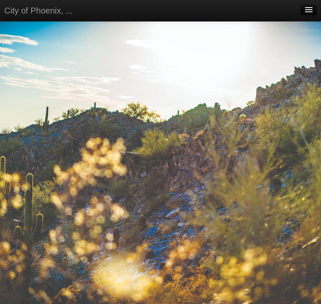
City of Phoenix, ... (38, 10)
